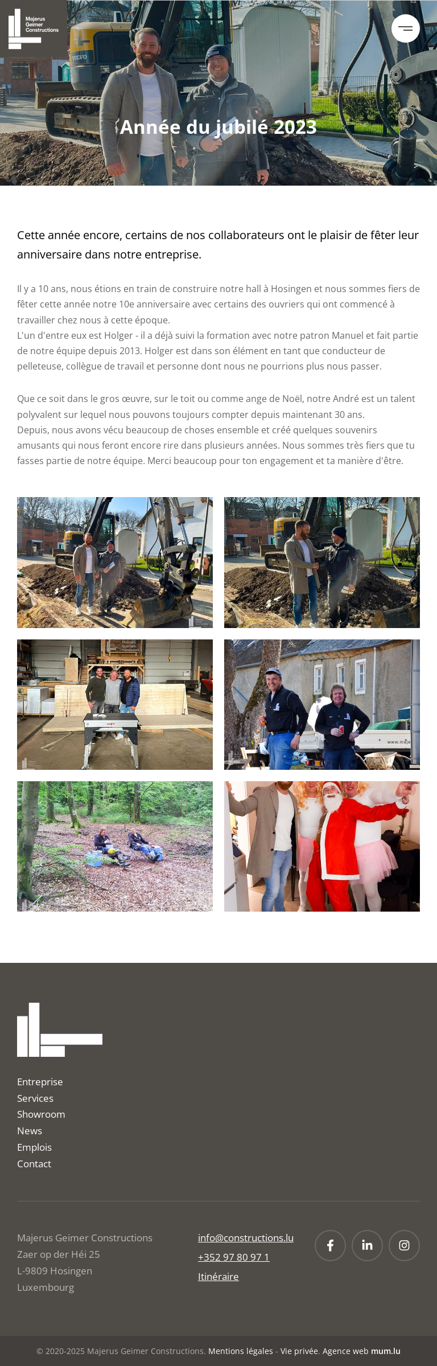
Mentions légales (240, 1351)
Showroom (41, 1114)
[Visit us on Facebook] (330, 1245)
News (29, 1130)
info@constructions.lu (246, 1237)
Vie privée (299, 1351)
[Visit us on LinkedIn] (367, 1245)
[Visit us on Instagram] (404, 1245)
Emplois (34, 1147)
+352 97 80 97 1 (234, 1257)
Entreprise (40, 1081)
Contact (34, 1163)
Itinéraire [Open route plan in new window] (218, 1276)
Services (35, 1098)
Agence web (346, 1351)
